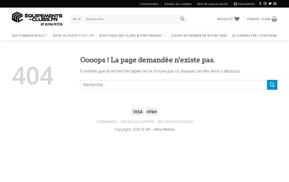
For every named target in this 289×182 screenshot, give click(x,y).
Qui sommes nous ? (29, 35)
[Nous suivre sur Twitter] (270, 4)
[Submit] (182, 19)
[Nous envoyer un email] (274, 4)
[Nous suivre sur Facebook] (260, 4)
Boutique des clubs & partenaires (132, 35)
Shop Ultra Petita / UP (73, 35)
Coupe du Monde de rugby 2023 (199, 35)
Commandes (149, 4)
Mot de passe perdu (212, 4)
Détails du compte (178, 4)
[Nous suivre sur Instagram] (265, 4)
